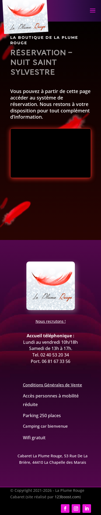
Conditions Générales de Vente (52, 384)
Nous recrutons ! (51, 321)
